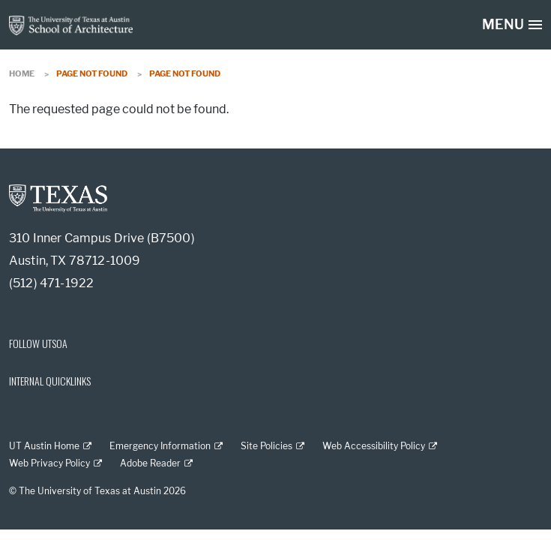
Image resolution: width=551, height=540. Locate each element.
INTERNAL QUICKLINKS (50, 380)
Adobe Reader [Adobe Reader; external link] (150, 463)
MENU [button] (503, 24)
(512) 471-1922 (51, 283)
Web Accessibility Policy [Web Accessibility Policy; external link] (373, 446)
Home (21, 73)
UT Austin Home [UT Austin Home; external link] (44, 446)
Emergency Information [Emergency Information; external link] (160, 446)
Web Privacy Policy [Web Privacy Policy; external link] (49, 463)
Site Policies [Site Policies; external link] (266, 446)
